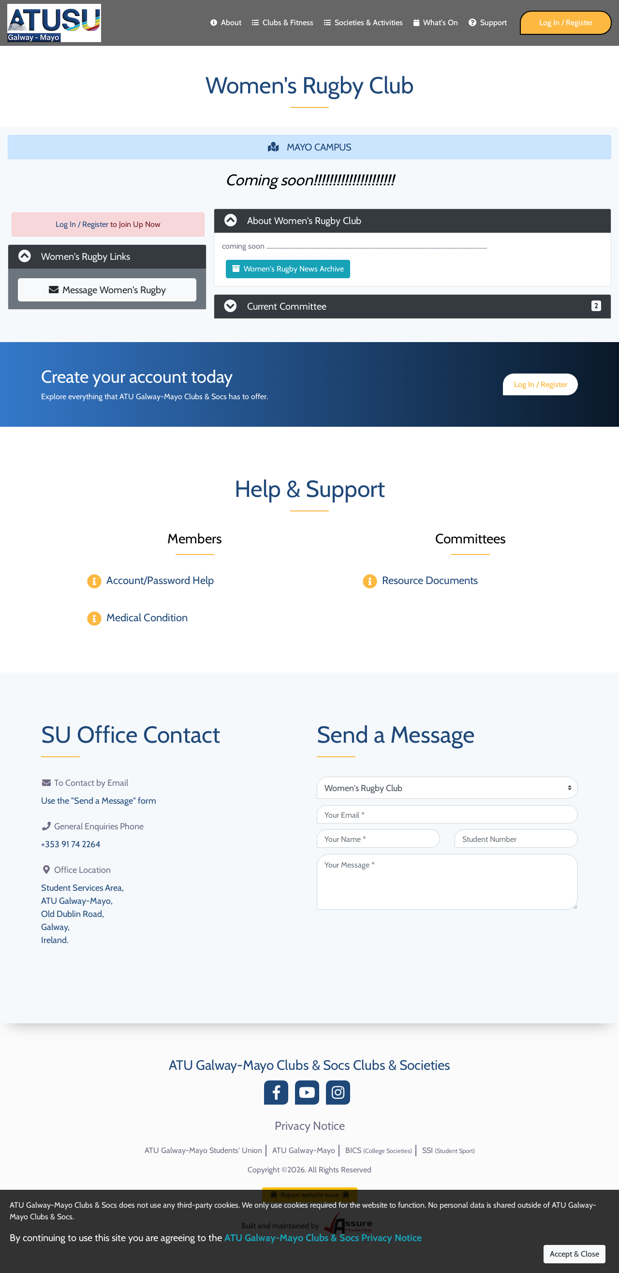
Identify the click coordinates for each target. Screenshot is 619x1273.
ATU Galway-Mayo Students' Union (203, 1150)
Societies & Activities (363, 22)
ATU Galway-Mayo (303, 1150)
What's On (435, 22)
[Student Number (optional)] (516, 838)
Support (488, 22)
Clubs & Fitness (282, 22)
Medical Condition (147, 617)
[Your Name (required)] (378, 838)
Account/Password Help (160, 580)
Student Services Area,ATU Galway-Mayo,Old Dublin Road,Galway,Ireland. (82, 914)
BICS (378, 1150)
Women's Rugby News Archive (288, 268)
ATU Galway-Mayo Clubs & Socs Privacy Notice (323, 1237)
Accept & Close (574, 1253)
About (225, 22)
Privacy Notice (310, 1126)
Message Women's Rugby (107, 290)
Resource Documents (430, 580)
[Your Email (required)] (447, 814)
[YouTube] (309, 1095)
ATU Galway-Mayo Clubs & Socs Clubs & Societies (309, 1065)
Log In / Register (565, 22)
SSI (448, 1150)
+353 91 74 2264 (70, 844)
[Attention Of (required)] (447, 788)
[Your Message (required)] (447, 882)
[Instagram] (340, 1095)
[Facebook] (278, 1095)
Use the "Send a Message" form (98, 800)
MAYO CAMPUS (310, 147)
